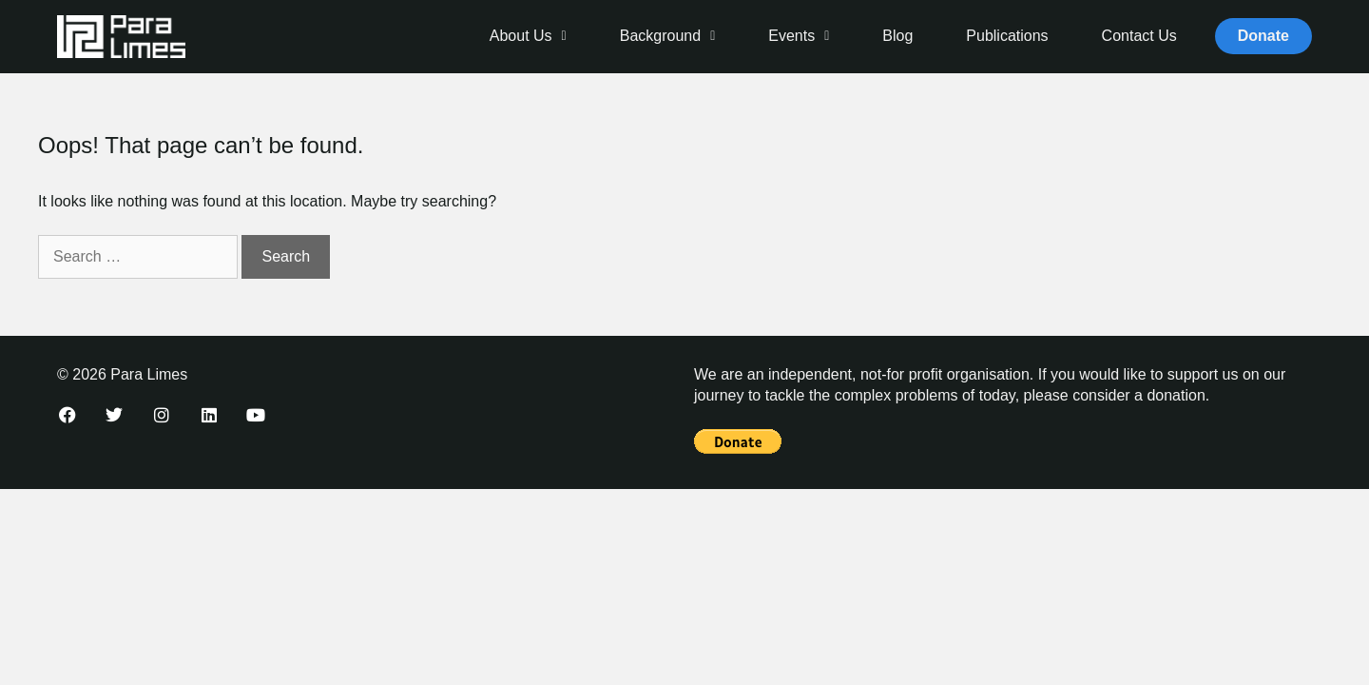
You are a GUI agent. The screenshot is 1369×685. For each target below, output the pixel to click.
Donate (1263, 36)
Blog (897, 36)
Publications (1007, 36)
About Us (528, 36)
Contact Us (1139, 36)
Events (798, 36)
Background (668, 36)
